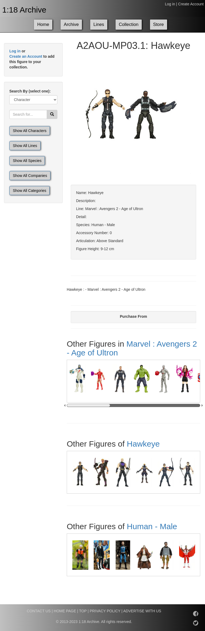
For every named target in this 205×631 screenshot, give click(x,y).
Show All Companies (30, 175)
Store (158, 24)
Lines (98, 24)
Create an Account (25, 56)
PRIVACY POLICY (105, 611)
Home (43, 24)
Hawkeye (143, 443)
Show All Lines (25, 146)
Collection (129, 24)
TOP (82, 611)
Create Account (191, 4)
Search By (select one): (30, 91)
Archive (71, 24)
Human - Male (152, 526)
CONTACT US (39, 611)
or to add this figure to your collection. (31, 59)
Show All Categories (29, 190)
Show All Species (27, 160)
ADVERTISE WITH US (142, 611)
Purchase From (133, 316)
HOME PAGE (65, 611)
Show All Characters (29, 131)
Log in (170, 4)
